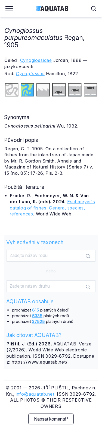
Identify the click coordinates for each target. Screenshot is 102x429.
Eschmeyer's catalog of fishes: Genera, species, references (52, 208)
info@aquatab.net (35, 394)
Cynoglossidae (36, 60)
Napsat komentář (51, 419)
